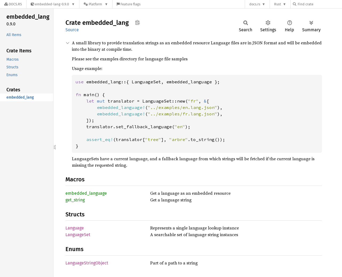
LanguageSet (77, 234)
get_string (75, 199)
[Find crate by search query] (319, 4)
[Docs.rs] (13, 4)
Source (72, 29)
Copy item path (137, 22)
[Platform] (95, 4)
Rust (277, 4)
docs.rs (254, 4)
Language (74, 228)
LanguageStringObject (86, 263)
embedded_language (86, 193)
